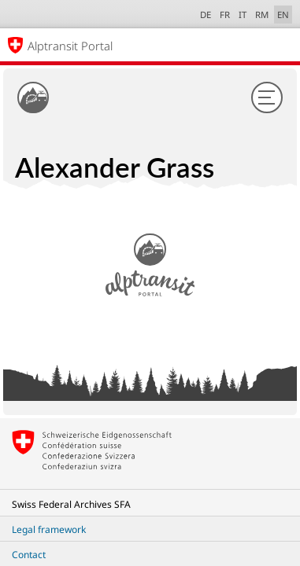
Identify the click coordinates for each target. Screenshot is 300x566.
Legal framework (49, 529)
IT (242, 14)
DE (205, 14)
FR (225, 14)
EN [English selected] (283, 14)
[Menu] (267, 97)
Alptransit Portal (70, 45)
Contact (29, 554)
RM (262, 14)
